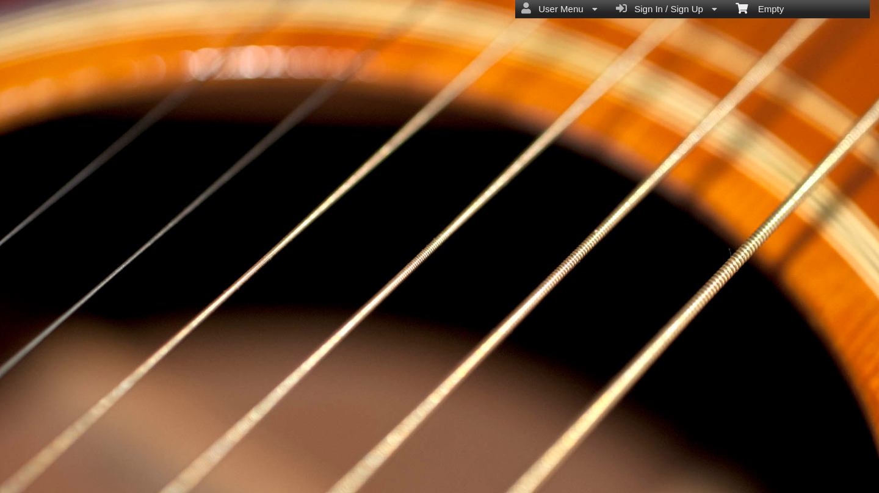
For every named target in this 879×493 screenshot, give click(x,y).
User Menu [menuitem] (559, 8)
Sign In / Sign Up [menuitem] (666, 8)
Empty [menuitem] (760, 8)
